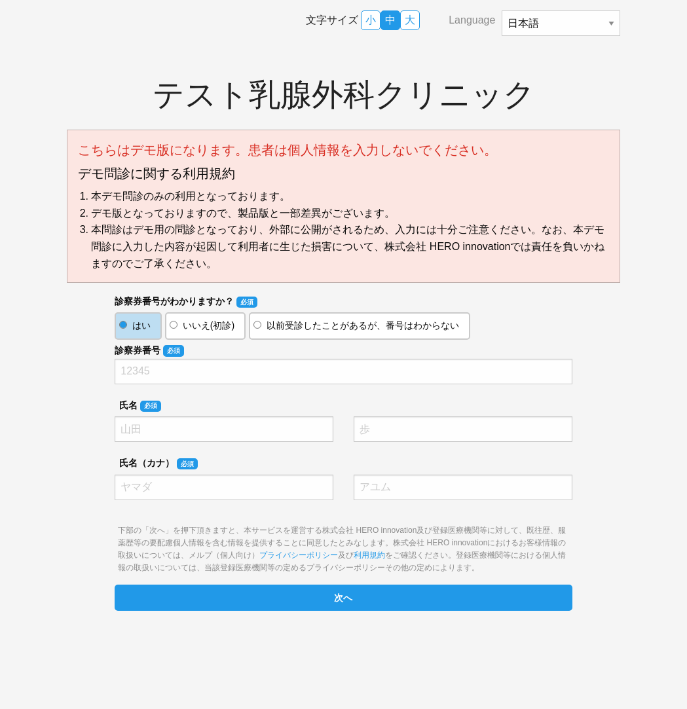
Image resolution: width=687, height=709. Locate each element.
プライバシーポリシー (298, 555)
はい (141, 325)
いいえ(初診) (208, 325)
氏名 (139, 406)
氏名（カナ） (158, 463)
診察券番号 (149, 351)
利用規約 (369, 555)
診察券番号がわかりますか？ (186, 302)
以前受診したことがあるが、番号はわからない (363, 325)
